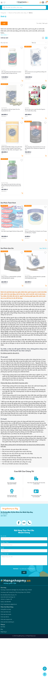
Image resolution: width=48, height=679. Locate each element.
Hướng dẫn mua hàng (6, 609)
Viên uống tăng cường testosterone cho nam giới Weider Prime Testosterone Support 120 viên (35, 148)
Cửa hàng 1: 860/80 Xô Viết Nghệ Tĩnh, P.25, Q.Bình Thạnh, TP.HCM (16, 589)
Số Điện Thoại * (5, 542)
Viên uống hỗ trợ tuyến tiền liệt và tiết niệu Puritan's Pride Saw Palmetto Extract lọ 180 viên (11, 186)
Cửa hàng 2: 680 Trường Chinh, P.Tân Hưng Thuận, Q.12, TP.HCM (15, 592)
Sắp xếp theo (4, 42)
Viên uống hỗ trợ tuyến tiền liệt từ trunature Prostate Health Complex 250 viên (11, 72)
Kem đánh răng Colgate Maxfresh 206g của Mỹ (12, 231)
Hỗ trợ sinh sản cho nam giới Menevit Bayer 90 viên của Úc (35, 72)
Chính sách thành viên (6, 611)
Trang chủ (3, 13)
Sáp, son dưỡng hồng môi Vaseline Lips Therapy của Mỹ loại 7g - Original (36, 232)
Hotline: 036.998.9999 (6, 601)
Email (2, 548)
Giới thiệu (3, 626)
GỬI (24, 572)
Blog (2, 629)
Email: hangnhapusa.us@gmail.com (9, 604)
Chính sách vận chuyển (6, 614)
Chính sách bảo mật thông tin (7, 622)
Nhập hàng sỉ (4, 631)
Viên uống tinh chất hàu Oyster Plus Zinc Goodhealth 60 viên (10, 110)
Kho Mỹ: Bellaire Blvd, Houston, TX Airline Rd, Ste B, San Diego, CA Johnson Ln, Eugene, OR (8, 597)
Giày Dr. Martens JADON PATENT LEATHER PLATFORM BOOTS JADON (11, 277)
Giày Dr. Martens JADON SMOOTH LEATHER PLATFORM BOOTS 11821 (35, 277)
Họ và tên (3, 536)
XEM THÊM (4, 515)
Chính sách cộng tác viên (6, 619)
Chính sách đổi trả (5, 616)
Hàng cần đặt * (5, 554)
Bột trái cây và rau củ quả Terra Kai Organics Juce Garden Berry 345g (35, 110)
